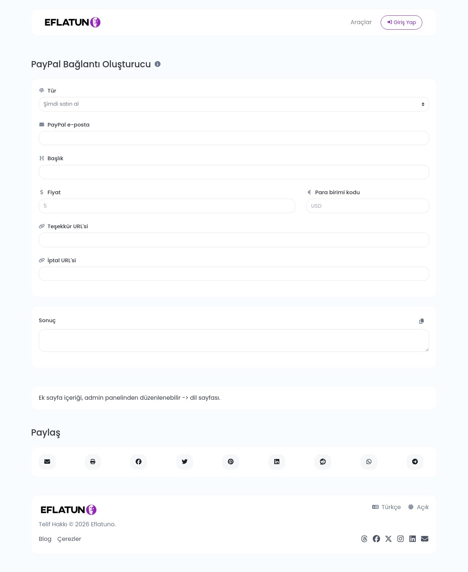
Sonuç (47, 320)
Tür (47, 90)
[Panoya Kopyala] (422, 321)
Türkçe (386, 507)
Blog (45, 539)
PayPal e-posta (64, 124)
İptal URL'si (57, 260)
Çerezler (69, 539)
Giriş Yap (401, 22)
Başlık (51, 158)
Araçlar (361, 22)
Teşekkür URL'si (63, 226)
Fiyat (50, 192)
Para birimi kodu (333, 192)
